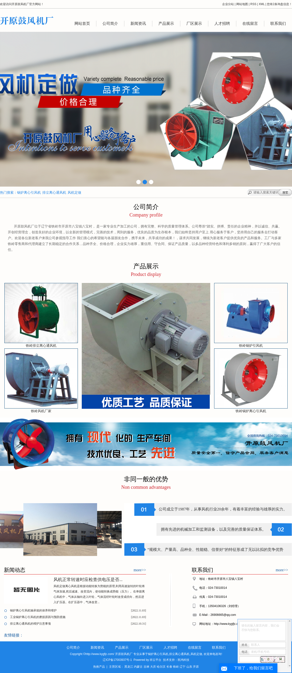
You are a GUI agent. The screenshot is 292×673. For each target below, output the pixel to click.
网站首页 (82, 23)
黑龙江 (128, 666)
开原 (196, 666)
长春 (169, 666)
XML (262, 4)
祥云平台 (155, 660)
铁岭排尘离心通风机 (41, 345)
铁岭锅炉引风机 (251, 345)
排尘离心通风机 (54, 192)
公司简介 (110, 23)
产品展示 (166, 23)
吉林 (146, 666)
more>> (140, 570)
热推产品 (99, 666)
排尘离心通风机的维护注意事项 (30, 623)
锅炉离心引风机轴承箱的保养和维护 (33, 610)
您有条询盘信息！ (279, 4)
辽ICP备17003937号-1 (117, 660)
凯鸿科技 (183, 660)
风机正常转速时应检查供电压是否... (88, 579)
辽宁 (182, 666)
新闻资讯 (138, 23)
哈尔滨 (161, 666)
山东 (189, 666)
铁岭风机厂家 (41, 411)
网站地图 (242, 4)
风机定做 (74, 192)
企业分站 (228, 4)
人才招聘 (222, 23)
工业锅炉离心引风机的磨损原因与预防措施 (37, 617)
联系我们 (278, 23)
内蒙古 (138, 666)
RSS (253, 4)
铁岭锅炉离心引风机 (251, 411)
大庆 (153, 666)
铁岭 (176, 666)
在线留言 (250, 23)
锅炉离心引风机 (29, 192)
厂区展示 (194, 23)
